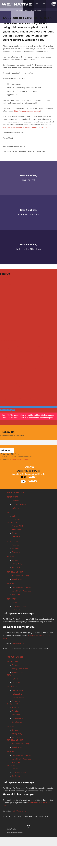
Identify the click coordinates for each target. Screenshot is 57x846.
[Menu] (36, 4)
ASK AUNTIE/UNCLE (15, 657)
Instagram (8, 288)
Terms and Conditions (20, 460)
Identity (29, 152)
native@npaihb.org (19, 644)
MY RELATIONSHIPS (15, 572)
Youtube (7, 285)
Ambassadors (17, 530)
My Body (15, 516)
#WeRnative (11, 829)
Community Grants (19, 606)
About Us (15, 545)
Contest (15, 533)
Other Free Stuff (17, 722)
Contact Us (16, 537)
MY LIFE (10, 513)
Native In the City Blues (28, 249)
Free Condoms (17, 718)
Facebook (8, 278)
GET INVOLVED (13, 522)
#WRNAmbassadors (15, 833)
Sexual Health (17, 579)
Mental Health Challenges (21, 591)
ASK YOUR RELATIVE (15, 493)
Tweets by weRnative (8, 341)
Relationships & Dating (20, 576)
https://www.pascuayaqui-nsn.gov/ (27, 111)
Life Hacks (16, 520)
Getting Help (16, 595)
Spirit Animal (28, 180)
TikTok (7, 292)
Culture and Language (17, 152)
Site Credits (16, 568)
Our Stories (16, 610)
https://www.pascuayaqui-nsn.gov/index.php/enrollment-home (26, 127)
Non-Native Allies (39, 152)
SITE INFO (11, 557)
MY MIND (10, 584)
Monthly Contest (18, 698)
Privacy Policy (17, 564)
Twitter (6, 281)
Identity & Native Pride (20, 504)
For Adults (15, 549)
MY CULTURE (12, 497)
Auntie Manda (19, 147)
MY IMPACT (11, 599)
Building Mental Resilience (21, 587)
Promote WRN (17, 526)
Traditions (15, 501)
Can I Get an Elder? (28, 215)
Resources (16, 552)
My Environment (18, 508)
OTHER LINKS (12, 541)
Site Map (15, 560)
